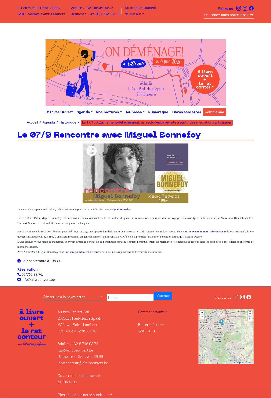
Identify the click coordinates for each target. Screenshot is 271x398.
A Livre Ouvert (60, 112)
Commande (214, 112)
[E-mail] (130, 297)
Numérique (158, 112)
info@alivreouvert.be (75, 350)
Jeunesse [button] (133, 112)
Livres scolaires (186, 112)
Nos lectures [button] (107, 112)
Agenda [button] (83, 112)
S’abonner (163, 296)
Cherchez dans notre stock (229, 15)
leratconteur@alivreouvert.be (83, 363)
